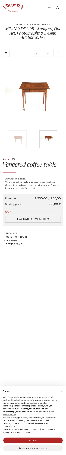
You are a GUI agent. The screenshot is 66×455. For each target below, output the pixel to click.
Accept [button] (33, 440)
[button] (61, 391)
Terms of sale (14, 244)
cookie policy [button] (9, 414)
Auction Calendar (40, 24)
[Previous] (36, 53)
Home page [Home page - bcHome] (22, 24)
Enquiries (11, 233)
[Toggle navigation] (50, 8)
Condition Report (16, 237)
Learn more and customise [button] (33, 448)
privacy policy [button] (13, 403)
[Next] (58, 53)
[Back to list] (6, 53)
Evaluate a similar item (33, 219)
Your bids (11, 240)
